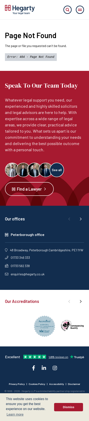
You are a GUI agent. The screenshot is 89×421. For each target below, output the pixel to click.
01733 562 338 (17, 266)
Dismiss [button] (68, 407)
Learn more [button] (15, 414)
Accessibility (56, 383)
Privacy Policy (17, 383)
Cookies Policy (37, 383)
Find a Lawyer (29, 189)
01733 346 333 (17, 257)
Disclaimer (74, 383)
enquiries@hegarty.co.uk (25, 274)
